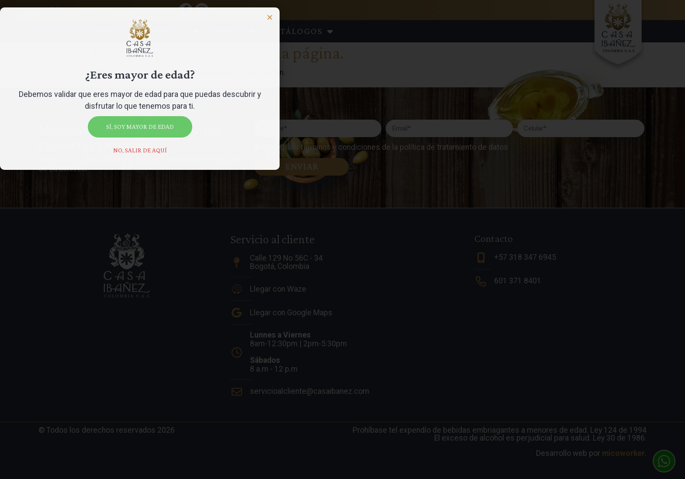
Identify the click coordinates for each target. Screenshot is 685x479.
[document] (342, 239)
